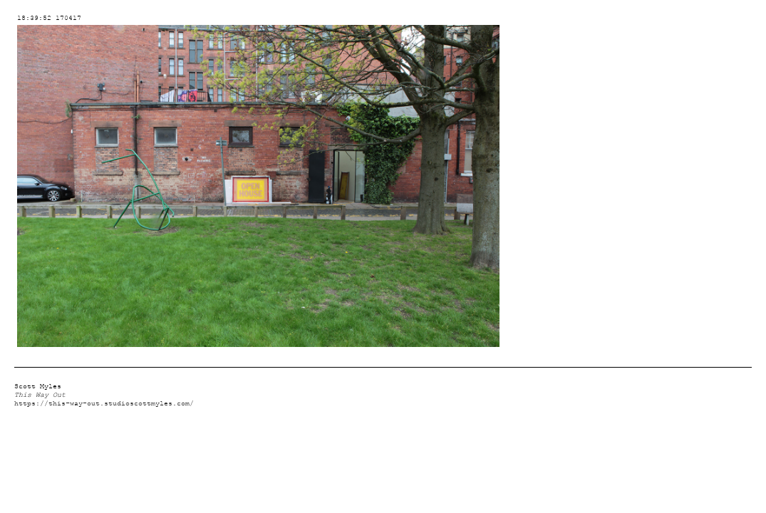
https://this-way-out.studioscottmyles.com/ (104, 403)
